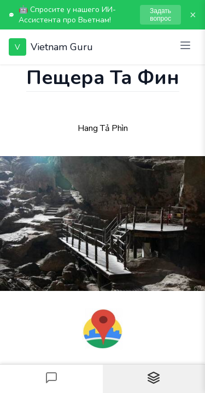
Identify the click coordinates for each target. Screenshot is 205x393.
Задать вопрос (160, 14)
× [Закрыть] (193, 14)
